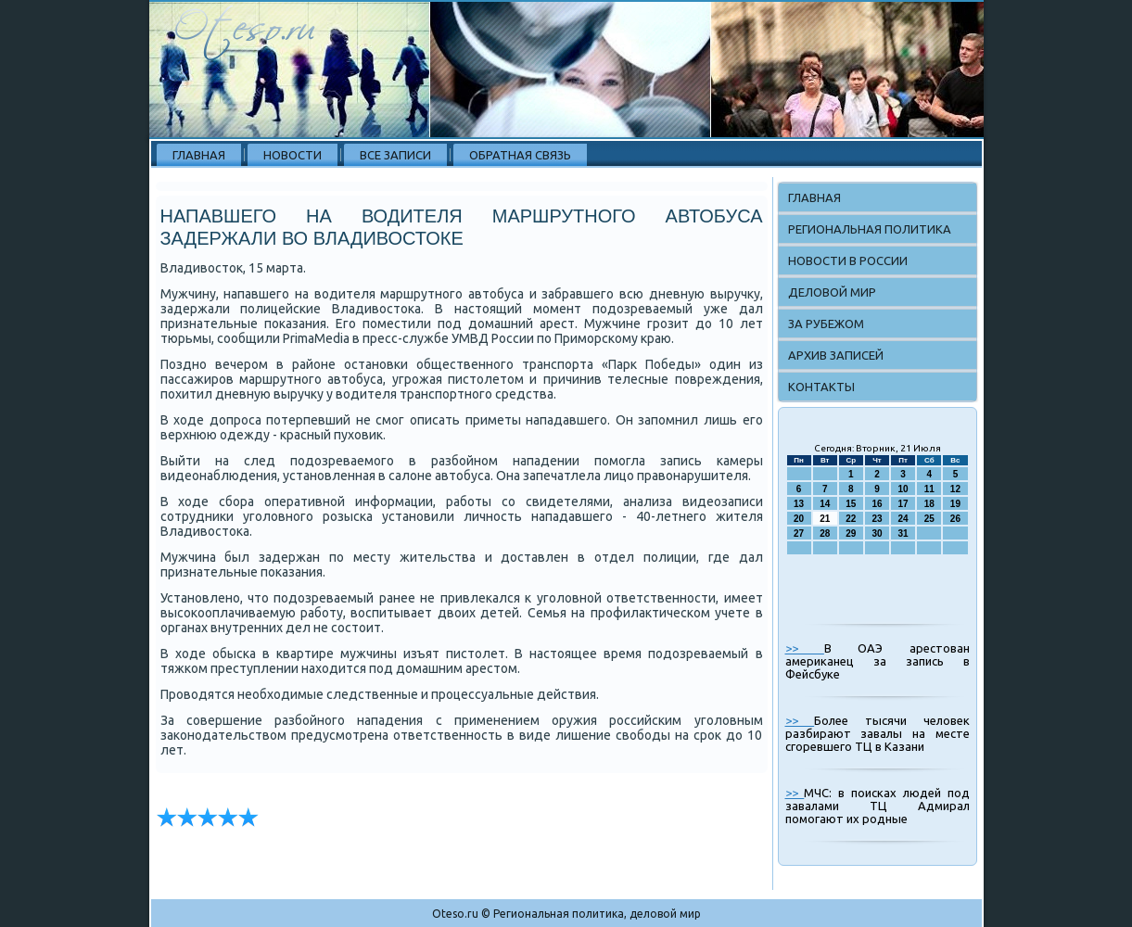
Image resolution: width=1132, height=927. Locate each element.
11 (929, 489)
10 (903, 489)
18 (929, 504)
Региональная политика (869, 228)
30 (876, 533)
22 (851, 519)
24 (903, 519)
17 (903, 504)
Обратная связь (520, 154)
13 (799, 504)
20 (799, 519)
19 (955, 504)
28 (825, 533)
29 (851, 533)
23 (876, 519)
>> (804, 647)
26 (955, 519)
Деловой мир (832, 292)
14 (825, 504)
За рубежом (826, 323)
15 (851, 504)
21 (825, 519)
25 (929, 519)
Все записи (395, 154)
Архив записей (836, 355)
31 (903, 533)
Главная (198, 154)
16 (876, 504)
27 (799, 533)
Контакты (821, 386)
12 (955, 489)
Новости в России (848, 260)
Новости (292, 154)
